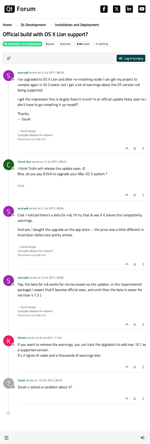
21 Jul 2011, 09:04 (52, 208)
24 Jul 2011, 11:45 (50, 337)
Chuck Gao (24, 161)
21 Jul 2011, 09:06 (52, 277)
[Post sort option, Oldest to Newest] (9, 58)
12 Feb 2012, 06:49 (50, 380)
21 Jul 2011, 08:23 (55, 161)
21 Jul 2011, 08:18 (52, 72)
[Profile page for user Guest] (8, 383)
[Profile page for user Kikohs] (8, 340)
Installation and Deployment (22, 44)
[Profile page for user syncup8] (8, 75)
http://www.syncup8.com (32, 139)
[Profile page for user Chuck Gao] (8, 164)
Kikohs (22, 337)
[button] (6, 437)
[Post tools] (143, 148)
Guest (21, 380)
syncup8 (23, 72)
